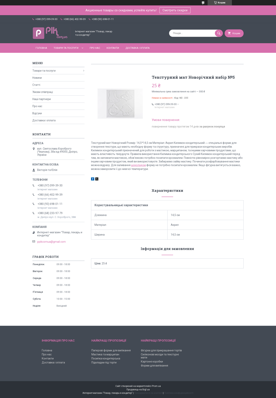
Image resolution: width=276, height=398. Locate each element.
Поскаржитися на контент (148, 393)
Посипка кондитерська (105, 358)
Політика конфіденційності (178, 393)
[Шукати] (219, 33)
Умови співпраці (42, 92)
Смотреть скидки (175, 10)
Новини (37, 77)
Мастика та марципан (105, 354)
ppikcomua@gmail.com (51, 241)
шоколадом (138, 165)
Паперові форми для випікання (111, 350)
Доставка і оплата (138, 47)
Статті (36, 84)
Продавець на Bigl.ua (138, 389)
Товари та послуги (66, 47)
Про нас (95, 47)
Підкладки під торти (104, 362)
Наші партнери (41, 99)
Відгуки (37, 113)
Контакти (113, 47)
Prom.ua (156, 386)
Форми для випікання (154, 365)
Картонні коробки (152, 361)
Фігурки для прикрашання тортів (161, 350)
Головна (41, 47)
